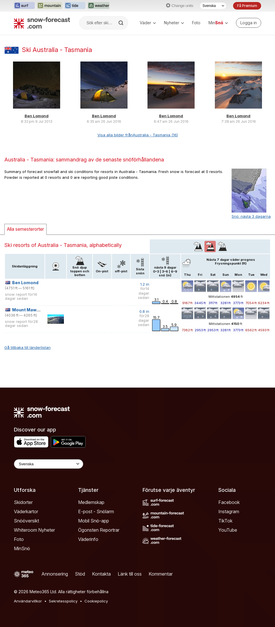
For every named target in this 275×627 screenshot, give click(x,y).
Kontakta (101, 574)
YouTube (227, 530)
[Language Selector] (48, 464)
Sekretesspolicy (63, 601)
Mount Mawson (28, 309)
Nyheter (174, 22)
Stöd (80, 574)
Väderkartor (26, 511)
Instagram (228, 511)
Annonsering (54, 574)
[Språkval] (213, 6)
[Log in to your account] (248, 23)
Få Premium (247, 5)
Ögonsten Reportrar (98, 530)
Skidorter (23, 502)
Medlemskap (91, 502)
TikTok (225, 521)
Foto (196, 22)
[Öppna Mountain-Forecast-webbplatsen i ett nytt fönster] (49, 6)
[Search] (121, 22)
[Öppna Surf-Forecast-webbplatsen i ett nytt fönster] (24, 6)
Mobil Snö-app (93, 521)
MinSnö (22, 548)
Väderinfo (88, 539)
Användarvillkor (28, 601)
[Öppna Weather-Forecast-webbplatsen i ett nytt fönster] (99, 6)
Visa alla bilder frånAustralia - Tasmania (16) (137, 135)
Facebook (229, 502)
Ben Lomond (37, 116)
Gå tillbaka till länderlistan (27, 347)
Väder (148, 22)
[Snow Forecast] (42, 23)
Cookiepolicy (96, 601)
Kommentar (161, 574)
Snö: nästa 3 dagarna (251, 216)
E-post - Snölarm (96, 511)
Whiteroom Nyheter (34, 530)
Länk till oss (130, 574)
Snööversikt (26, 521)
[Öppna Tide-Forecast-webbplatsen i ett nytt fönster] (74, 6)
